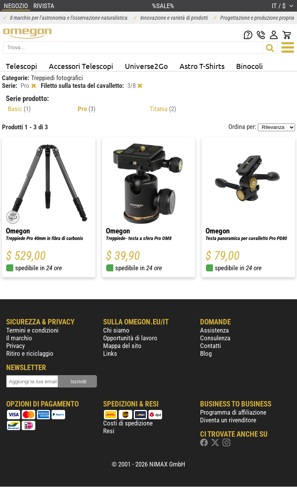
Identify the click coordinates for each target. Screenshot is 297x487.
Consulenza (215, 338)
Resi (108, 431)
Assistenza (214, 330)
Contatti (210, 346)
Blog (206, 353)
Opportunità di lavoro (130, 338)
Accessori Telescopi (81, 65)
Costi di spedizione (128, 423)
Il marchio (19, 338)
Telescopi (21, 65)
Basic (19, 109)
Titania (163, 109)
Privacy (15, 346)
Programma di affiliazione (233, 412)
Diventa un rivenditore (228, 420)
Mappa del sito (122, 346)
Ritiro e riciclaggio (30, 353)
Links (110, 353)
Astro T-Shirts (202, 65)
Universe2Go (146, 65)
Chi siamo (116, 330)
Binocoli (249, 65)
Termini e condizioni (32, 330)
